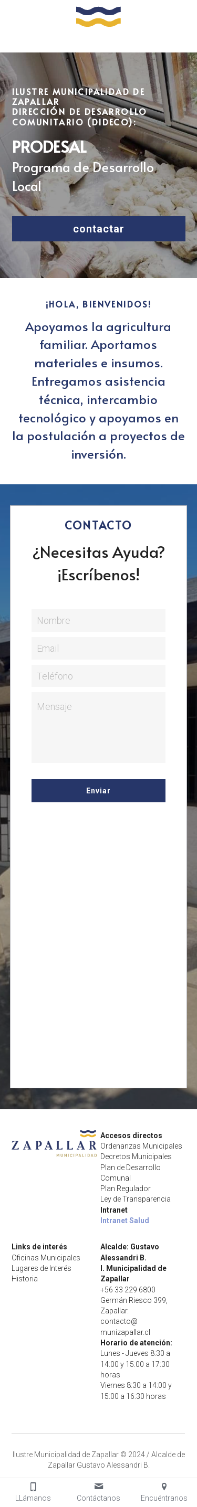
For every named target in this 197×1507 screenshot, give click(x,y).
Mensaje (54, 706)
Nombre (53, 620)
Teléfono (55, 675)
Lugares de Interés (41, 1268)
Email (48, 648)
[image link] (98, 15)
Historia (25, 1279)
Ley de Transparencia (135, 1199)
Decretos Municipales (136, 1156)
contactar (99, 228)
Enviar (98, 791)
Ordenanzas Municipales (141, 1146)
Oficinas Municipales (46, 1258)
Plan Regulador (125, 1188)
